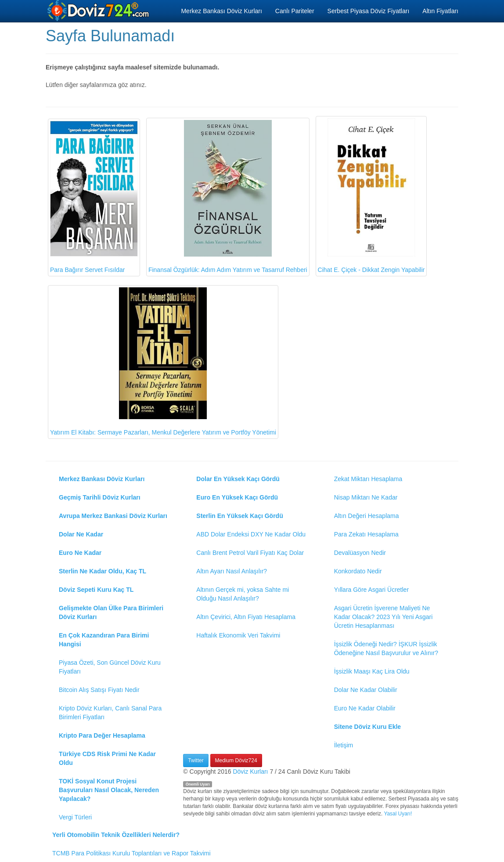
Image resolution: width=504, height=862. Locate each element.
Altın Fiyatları (440, 10)
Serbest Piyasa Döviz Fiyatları (369, 10)
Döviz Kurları (250, 771)
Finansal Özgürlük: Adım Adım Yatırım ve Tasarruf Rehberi (227, 196)
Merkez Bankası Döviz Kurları (221, 10)
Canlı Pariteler (294, 10)
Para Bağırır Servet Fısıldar (94, 197)
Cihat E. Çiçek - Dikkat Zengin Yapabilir (371, 195)
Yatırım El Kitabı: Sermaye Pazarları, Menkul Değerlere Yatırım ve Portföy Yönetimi (163, 361)
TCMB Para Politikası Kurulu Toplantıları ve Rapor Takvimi (131, 853)
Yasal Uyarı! (398, 814)
